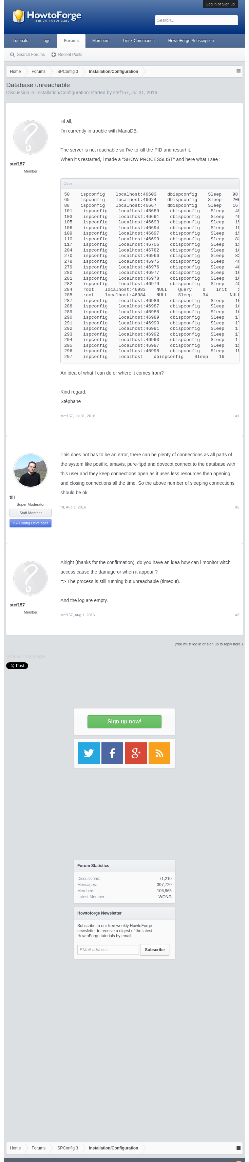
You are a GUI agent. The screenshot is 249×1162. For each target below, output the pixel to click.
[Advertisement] (124, 1005)
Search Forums (31, 54)
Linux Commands (138, 40)
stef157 (17, 163)
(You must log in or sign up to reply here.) (209, 644)
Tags (46, 40)
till (12, 497)
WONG (165, 897)
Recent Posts (70, 54)
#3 (237, 615)
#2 (237, 507)
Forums (71, 40)
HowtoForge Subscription (191, 40)
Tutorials (20, 40)
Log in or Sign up (220, 4)
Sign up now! (124, 721)
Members (100, 40)
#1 (237, 416)
